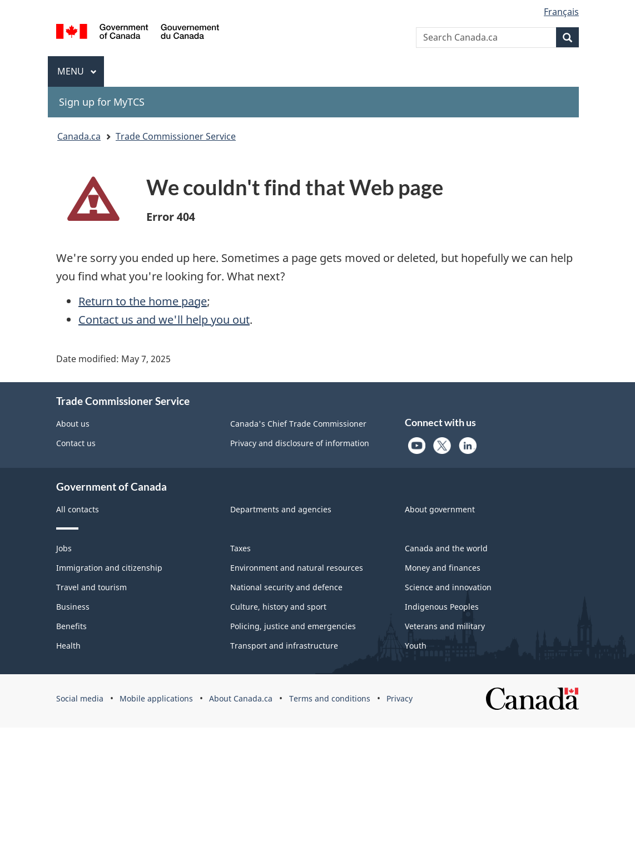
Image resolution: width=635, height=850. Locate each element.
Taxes (240, 548)
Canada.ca (79, 136)
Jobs (64, 548)
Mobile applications (156, 698)
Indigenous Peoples (442, 606)
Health (68, 645)
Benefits (71, 626)
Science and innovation (448, 587)
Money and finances (442, 567)
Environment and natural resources (296, 567)
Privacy (399, 698)
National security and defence (286, 587)
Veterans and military (445, 626)
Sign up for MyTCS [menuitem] (102, 101)
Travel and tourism (91, 587)
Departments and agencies (280, 509)
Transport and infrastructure (284, 645)
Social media (79, 698)
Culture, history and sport (278, 606)
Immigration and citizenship (109, 567)
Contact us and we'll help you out (164, 319)
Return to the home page (142, 301)
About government (440, 509)
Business (73, 606)
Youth (415, 645)
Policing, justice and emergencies (293, 626)
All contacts (77, 509)
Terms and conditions (329, 698)
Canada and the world (446, 548)
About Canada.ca (240, 698)
